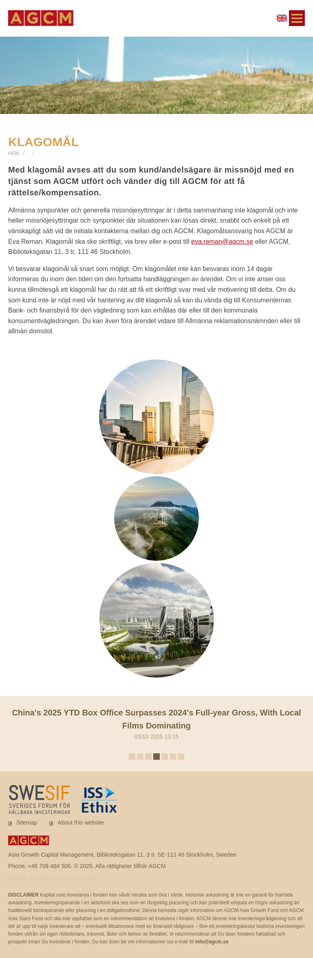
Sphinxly (49, 877)
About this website (80, 822)
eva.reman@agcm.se (222, 241)
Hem (13, 153)
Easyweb (84, 877)
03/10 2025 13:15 (156, 723)
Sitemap (26, 822)
